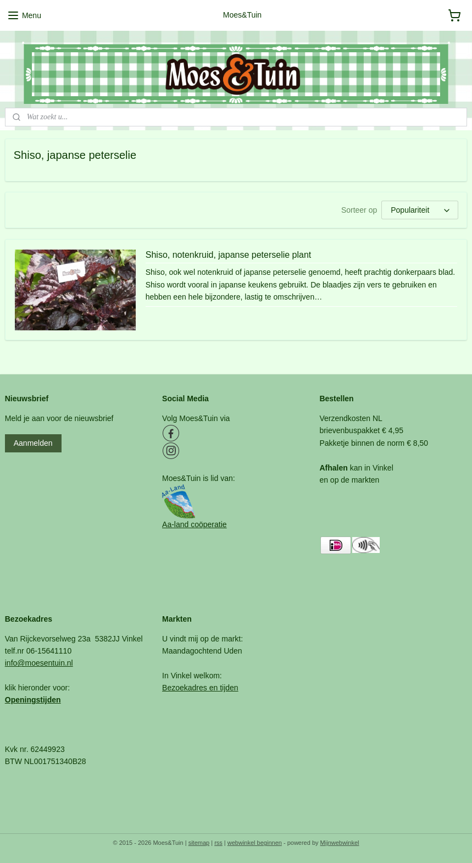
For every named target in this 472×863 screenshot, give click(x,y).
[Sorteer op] (420, 210)
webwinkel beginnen (254, 842)
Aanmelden (33, 443)
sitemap (199, 842)
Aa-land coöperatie (194, 524)
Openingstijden (33, 699)
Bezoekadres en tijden (200, 687)
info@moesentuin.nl (39, 663)
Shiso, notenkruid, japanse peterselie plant (229, 254)
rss (218, 842)
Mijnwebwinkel (339, 842)
